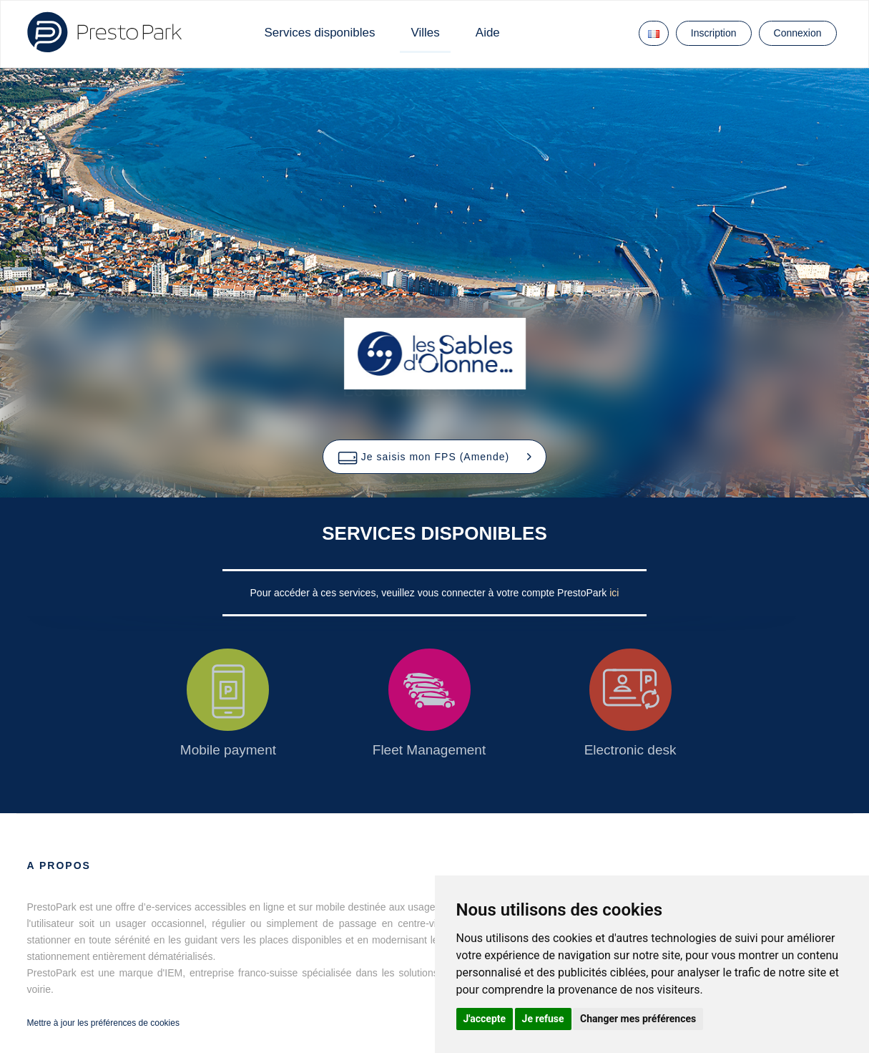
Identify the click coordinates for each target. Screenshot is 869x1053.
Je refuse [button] (543, 1018)
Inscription (714, 33)
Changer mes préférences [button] (638, 1018)
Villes (425, 32)
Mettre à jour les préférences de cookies (103, 1023)
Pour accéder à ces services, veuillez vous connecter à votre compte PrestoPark (430, 592)
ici (614, 592)
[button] (434, 457)
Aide (488, 32)
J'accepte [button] (484, 1018)
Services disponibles (320, 32)
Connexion (798, 33)
